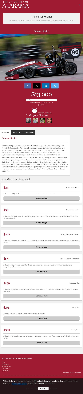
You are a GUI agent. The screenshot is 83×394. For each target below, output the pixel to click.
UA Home (5, 368)
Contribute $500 (41, 343)
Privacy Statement (19, 384)
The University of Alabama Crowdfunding (17, 358)
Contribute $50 (41, 223)
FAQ (3, 362)
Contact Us (5, 371)
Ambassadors (29, 132)
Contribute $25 (41, 198)
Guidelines (5, 364)
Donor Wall (17, 132)
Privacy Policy (6, 366)
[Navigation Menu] (79, 4)
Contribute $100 (41, 247)
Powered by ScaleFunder (72, 373)
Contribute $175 (41, 271)
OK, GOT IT (43, 388)
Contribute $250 (41, 296)
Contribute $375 (41, 318)
